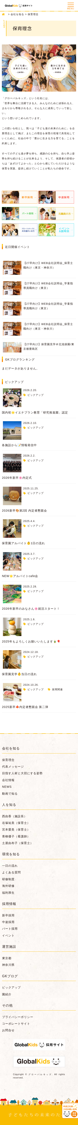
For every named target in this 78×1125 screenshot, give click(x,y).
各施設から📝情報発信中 (19, 445)
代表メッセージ (13, 766)
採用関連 (57, 689)
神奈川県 (8, 964)
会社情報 (8, 780)
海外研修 (8, 885)
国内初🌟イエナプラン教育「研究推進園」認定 (35, 412)
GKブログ (10, 976)
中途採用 (8, 922)
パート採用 (10, 928)
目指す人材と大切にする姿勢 (22, 773)
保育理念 (8, 760)
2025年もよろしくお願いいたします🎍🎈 (31, 641)
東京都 (6, 958)
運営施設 (9, 946)
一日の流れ (10, 865)
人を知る (9, 804)
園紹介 (6, 994)
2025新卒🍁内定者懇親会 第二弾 (25, 707)
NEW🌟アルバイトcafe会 (20, 576)
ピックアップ (35, 395)
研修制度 (8, 879)
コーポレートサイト (16, 1023)
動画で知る (10, 793)
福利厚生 (8, 892)
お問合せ (8, 1030)
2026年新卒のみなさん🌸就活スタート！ (31, 608)
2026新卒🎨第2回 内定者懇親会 (24, 510)
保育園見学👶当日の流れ (19, 674)
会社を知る (11, 748)
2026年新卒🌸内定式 (17, 477)
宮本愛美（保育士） (16, 829)
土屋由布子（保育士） (17, 843)
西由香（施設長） (14, 816)
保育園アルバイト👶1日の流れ (23, 543)
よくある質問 (11, 872)
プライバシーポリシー (17, 1017)
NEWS (7, 786)
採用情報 (9, 904)
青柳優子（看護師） (16, 836)
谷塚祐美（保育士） (16, 823)
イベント (8, 935)
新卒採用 (8, 915)
